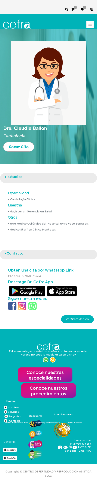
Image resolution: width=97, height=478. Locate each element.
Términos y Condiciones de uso (48, 423)
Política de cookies (75, 423)
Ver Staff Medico (77, 319)
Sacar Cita (18, 147)
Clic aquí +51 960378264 (24, 276)
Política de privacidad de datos (17, 423)
